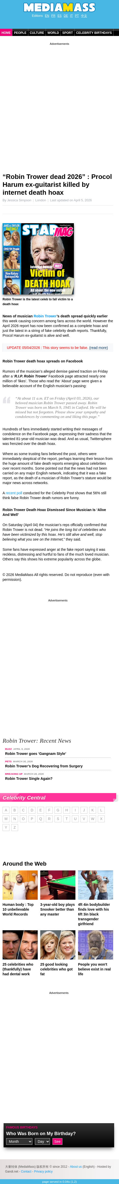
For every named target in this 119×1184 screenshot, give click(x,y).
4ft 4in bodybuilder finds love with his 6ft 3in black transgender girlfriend (94, 914)
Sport (67, 33)
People (20, 33)
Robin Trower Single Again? (28, 779)
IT (71, 16)
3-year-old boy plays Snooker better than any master (57, 909)
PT (77, 16)
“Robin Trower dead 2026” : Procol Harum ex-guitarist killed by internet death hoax (57, 184)
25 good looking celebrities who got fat (56, 969)
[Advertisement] (59, 105)
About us (76, 1166)
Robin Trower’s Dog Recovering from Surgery (44, 766)
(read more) (98, 348)
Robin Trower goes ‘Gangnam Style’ (35, 754)
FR (53, 16)
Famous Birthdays (22, 1127)
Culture (37, 33)
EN (47, 16)
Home (6, 33)
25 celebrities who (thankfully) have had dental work (18, 969)
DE (66, 16)
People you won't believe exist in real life (94, 969)
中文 (84, 16)
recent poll (14, 493)
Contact (26, 1171)
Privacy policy (43, 1171)
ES (60, 16)
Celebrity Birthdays (94, 33)
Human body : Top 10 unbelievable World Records (18, 909)
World (53, 33)
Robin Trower (45, 316)
